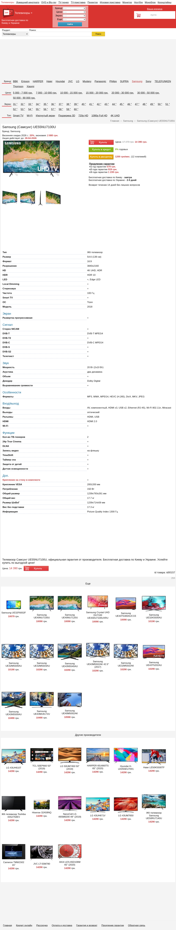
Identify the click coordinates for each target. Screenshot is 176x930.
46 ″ (129, 104)
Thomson (18, 86)
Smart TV (18, 115)
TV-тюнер (63, 2)
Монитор (127, 2)
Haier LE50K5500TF (154, 767)
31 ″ (15, 104)
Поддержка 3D (66, 115)
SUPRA (124, 81)
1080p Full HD (99, 115)
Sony (148, 81)
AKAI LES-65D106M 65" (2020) (69, 863)
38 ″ (68, 104)
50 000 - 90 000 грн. (24, 97)
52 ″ (15, 109)
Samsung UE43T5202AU (154, 664)
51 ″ (167, 104)
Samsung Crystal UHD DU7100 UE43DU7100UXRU (98, 615)
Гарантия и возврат (86, 925)
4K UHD (115, 115)
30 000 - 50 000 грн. (148, 92)
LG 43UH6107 (13, 767)
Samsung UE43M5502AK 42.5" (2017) (98, 664)
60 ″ (76, 109)
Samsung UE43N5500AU (14, 713)
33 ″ (30, 104)
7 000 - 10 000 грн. (46, 92)
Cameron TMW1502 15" (13, 863)
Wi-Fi (29, 115)
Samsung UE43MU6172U (42, 712)
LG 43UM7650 (126, 815)
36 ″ (53, 104)
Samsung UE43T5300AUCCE (126, 614)
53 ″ (23, 109)
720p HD (83, 115)
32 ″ (23, 104)
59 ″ (68, 109)
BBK (15, 81)
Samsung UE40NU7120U (70, 616)
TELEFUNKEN (163, 81)
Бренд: (7, 81)
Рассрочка (42, 925)
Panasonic (100, 81)
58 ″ (61, 109)
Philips (113, 81)
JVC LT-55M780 (41, 864)
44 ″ (114, 104)
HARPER (38, 81)
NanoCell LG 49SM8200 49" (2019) (69, 815)
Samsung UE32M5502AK (126, 664)
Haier (49, 81)
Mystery (87, 81)
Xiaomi (30, 86)
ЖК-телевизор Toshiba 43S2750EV (14, 815)
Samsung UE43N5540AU (70, 665)
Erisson (25, 81)
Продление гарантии (112, 925)
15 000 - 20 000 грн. (97, 92)
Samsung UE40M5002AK (70, 712)
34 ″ (38, 104)
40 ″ (84, 104)
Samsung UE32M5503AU (42, 664)
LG (77, 81)
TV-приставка (78, 2)
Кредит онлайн (24, 925)
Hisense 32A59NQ (41, 812)
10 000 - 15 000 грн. (71, 92)
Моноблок (150, 2)
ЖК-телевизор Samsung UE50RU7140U (154, 816)
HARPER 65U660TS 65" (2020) (98, 767)
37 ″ (61, 104)
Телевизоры (7, 2)
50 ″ (160, 104)
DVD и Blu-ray (48, 2)
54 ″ (30, 109)
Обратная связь (136, 925)
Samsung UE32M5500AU (14, 664)
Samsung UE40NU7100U (42, 616)
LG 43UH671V (97, 815)
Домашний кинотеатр (27, 2)
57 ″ (53, 109)
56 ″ (45, 109)
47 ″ (137, 104)
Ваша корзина (154, 9)
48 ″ (145, 104)
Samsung (137, 81)
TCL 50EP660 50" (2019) (41, 767)
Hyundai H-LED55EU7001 (126, 767)
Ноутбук (138, 2)
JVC (70, 81)
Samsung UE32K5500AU (154, 616)
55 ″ (38, 109)
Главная (7, 925)
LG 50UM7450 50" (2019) (69, 767)
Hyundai (60, 81)
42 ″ (99, 104)
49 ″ (152, 104)
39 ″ (76, 104)
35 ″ (45, 104)
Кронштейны (164, 2)
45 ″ (122, 104)
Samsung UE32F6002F (14, 612)
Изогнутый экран (45, 115)
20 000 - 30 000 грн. (123, 92)
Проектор (92, 2)
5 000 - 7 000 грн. (23, 92)
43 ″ (107, 104)
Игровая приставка (110, 2)
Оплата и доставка (62, 925)
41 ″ (91, 104)
